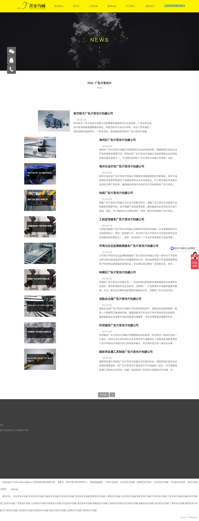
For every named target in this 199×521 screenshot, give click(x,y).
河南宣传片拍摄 (53, 503)
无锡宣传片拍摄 (51, 496)
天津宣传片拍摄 (159, 496)
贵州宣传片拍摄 (161, 503)
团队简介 (150, 6)
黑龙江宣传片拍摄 (57, 510)
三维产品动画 (111, 482)
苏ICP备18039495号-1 (77, 482)
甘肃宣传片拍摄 (89, 510)
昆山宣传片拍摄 (20, 496)
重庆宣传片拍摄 (144, 496)
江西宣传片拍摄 (115, 503)
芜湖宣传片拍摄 (82, 496)
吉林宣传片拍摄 (41, 510)
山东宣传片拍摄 (38, 503)
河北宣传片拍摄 (69, 503)
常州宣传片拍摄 (66, 496)
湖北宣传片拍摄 (84, 503)
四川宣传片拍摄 (130, 503)
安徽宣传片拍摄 (190, 496)
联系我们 (59, 6)
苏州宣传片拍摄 (36, 496)
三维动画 (93, 6)
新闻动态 (112, 6)
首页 (43, 6)
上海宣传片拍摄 (113, 496)
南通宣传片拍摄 (97, 496)
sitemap (14, 489)
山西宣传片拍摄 (74, 510)
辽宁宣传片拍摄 (10, 510)
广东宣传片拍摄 (22, 503)
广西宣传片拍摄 (177, 503)
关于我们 (131, 6)
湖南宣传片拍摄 (99, 503)
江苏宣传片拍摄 (174, 496)
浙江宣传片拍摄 (7, 503)
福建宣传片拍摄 (146, 503)
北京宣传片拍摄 (128, 496)
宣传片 (76, 6)
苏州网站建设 (192, 517)
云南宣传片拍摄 (25, 510)
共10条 (103, 396)
